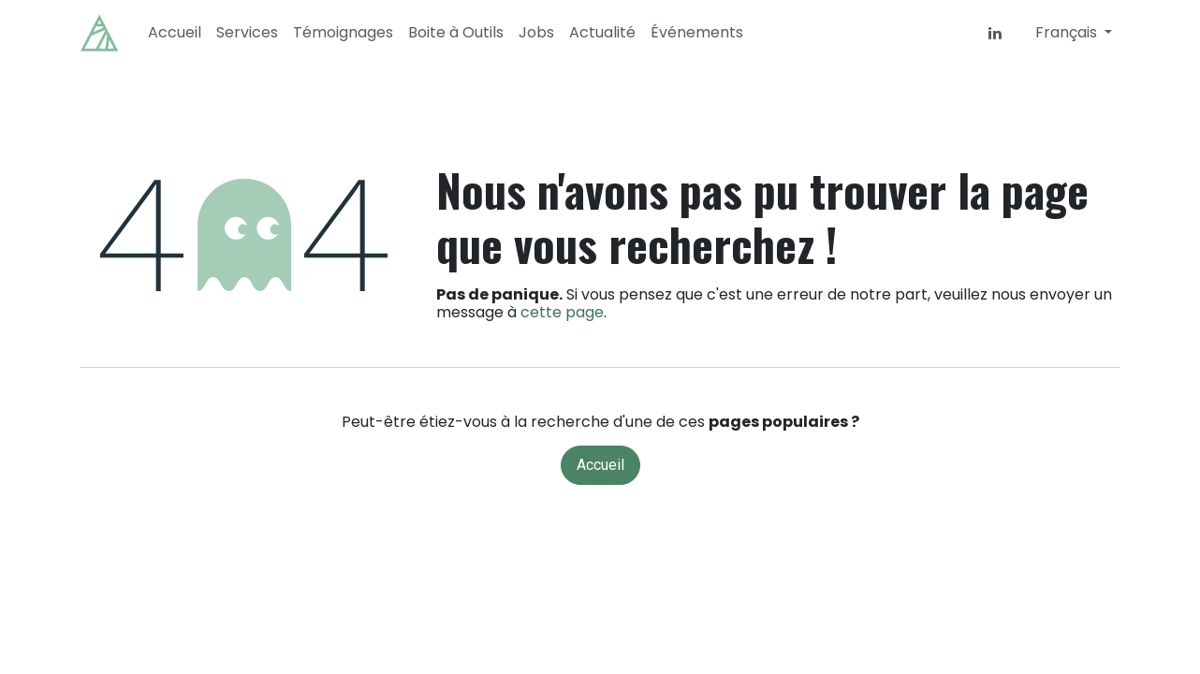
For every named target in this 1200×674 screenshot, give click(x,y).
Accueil (600, 465)
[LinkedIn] (995, 32)
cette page (562, 312)
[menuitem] (174, 32)
